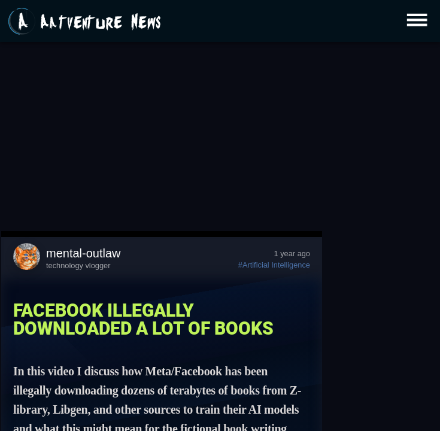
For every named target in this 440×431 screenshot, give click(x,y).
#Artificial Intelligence (274, 264)
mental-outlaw (83, 253)
